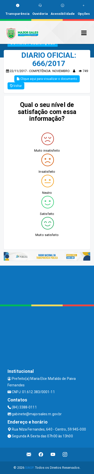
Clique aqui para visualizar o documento (47, 79)
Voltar (16, 86)
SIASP (29, 467)
